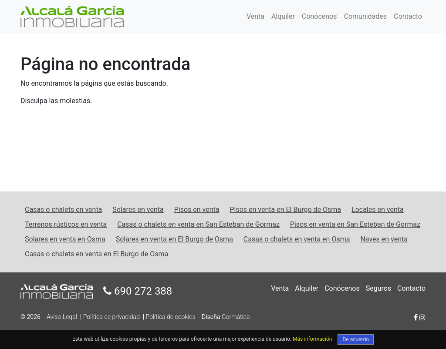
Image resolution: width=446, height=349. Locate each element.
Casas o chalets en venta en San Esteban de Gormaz (198, 224)
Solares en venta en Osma (65, 239)
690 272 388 (137, 291)
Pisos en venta (197, 209)
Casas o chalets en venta (63, 209)
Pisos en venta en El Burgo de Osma (285, 209)
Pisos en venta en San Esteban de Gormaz (355, 224)
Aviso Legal (62, 316)
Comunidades (365, 16)
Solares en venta (137, 209)
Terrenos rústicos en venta (66, 224)
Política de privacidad (111, 316)
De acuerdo (355, 339)
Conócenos (319, 16)
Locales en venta (377, 209)
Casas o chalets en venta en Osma (296, 239)
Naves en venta (384, 239)
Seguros (378, 288)
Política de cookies (171, 316)
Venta (255, 16)
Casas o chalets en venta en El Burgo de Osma (96, 254)
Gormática (236, 316)
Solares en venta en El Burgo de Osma (174, 239)
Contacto (408, 16)
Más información (312, 339)
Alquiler (283, 16)
